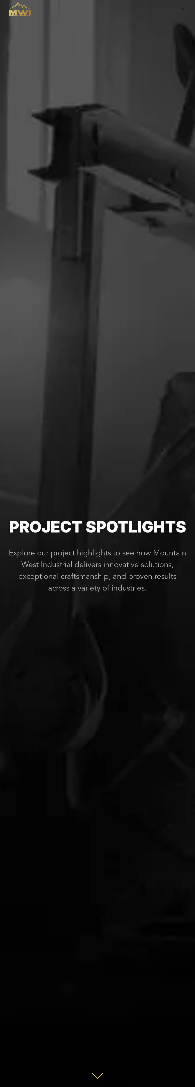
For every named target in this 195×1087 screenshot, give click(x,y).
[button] (182, 9)
